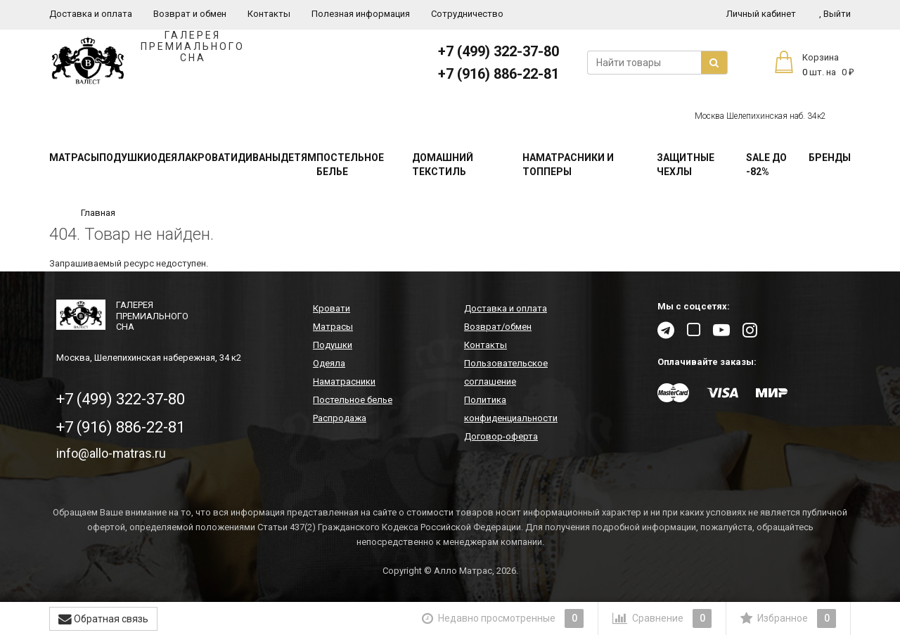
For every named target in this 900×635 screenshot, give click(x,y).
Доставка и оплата (90, 13)
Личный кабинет (761, 13)
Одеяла (170, 157)
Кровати (214, 157)
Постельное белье (350, 164)
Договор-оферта (501, 436)
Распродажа (339, 418)
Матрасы (74, 157)
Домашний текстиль (442, 164)
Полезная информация (360, 13)
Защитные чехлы (685, 164)
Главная (98, 212)
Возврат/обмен (498, 326)
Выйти (835, 13)
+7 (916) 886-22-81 (498, 73)
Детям (298, 157)
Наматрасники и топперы (568, 164)
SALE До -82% (766, 164)
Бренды (830, 157)
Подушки (124, 157)
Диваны (259, 157)
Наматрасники (344, 381)
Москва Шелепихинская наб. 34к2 (760, 116)
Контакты (269, 13)
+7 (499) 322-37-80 (498, 51)
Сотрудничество (467, 13)
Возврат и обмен (189, 13)
